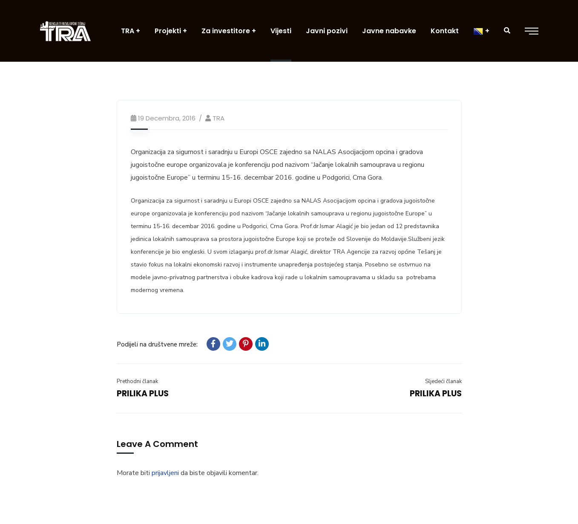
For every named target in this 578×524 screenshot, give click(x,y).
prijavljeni (165, 473)
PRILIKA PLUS (143, 393)
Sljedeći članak (443, 381)
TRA (218, 118)
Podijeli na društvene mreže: (157, 344)
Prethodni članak (137, 381)
